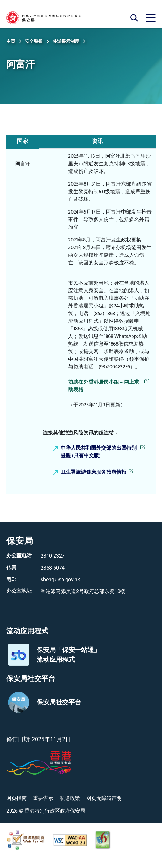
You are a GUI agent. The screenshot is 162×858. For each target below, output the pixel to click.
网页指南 (16, 798)
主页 (10, 41)
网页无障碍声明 (104, 798)
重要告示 (43, 798)
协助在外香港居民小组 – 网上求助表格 (103, 386)
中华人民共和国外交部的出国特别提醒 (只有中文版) (99, 452)
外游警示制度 (66, 41)
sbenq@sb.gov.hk (60, 580)
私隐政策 (70, 798)
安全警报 (34, 41)
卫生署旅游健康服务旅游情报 (93, 472)
